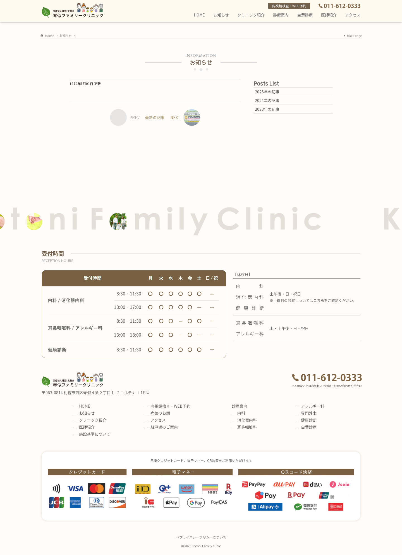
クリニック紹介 (251, 15)
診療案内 (281, 15)
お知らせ (221, 15)
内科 (238, 413)
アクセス (352, 15)
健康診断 (306, 420)
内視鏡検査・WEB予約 (289, 5)
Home (49, 35)
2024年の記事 (267, 100)
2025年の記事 (267, 92)
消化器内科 (244, 420)
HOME (199, 15)
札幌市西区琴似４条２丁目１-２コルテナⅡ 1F (104, 392)
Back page (354, 35)
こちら (318, 300)
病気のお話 (157, 413)
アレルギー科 (309, 406)
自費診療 (306, 427)
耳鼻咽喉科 (244, 427)
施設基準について (91, 434)
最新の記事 (155, 117)
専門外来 (306, 413)
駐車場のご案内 (161, 427)
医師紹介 (329, 15)
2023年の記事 (267, 109)
